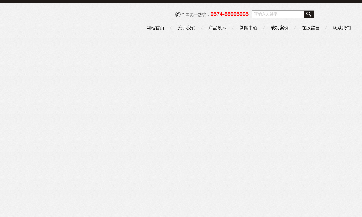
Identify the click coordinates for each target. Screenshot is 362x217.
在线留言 (311, 27)
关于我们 (186, 27)
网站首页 (155, 27)
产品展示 (217, 27)
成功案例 (280, 27)
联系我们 (342, 27)
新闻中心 (249, 27)
